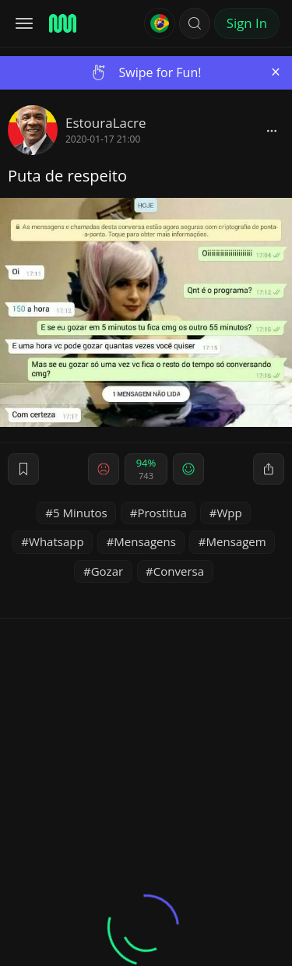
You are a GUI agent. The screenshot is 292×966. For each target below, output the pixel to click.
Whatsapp (56, 541)
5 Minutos (80, 512)
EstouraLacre (105, 123)
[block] (271, 130)
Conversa (178, 571)
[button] (194, 23)
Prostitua (161, 512)
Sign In (247, 23)
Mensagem (236, 541)
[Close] (275, 72)
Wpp (228, 512)
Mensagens (145, 541)
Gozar (107, 571)
